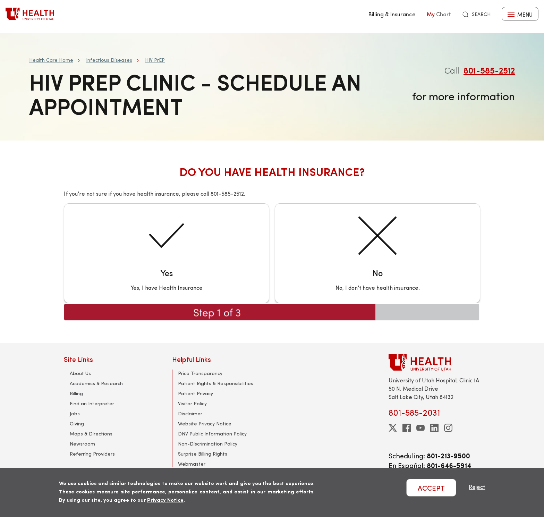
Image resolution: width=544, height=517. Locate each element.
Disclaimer (190, 413)
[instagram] (448, 428)
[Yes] (166, 253)
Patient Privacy (195, 393)
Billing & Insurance (392, 14)
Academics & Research (96, 383)
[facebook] (406, 428)
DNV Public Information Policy (212, 433)
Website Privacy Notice (204, 423)
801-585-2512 (489, 70)
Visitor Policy (192, 403)
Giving (77, 423)
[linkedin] (434, 428)
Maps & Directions (91, 433)
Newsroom (82, 443)
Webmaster (191, 463)
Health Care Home (51, 60)
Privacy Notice (165, 499)
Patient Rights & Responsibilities (215, 383)
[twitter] (393, 428)
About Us (80, 373)
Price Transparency (200, 373)
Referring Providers (92, 453)
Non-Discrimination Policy (207, 443)
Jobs (75, 413)
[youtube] (420, 428)
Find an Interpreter (92, 403)
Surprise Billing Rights (202, 453)
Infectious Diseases (109, 60)
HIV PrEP (155, 60)
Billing (76, 393)
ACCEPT (431, 487)
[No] (377, 253)
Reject (477, 486)
